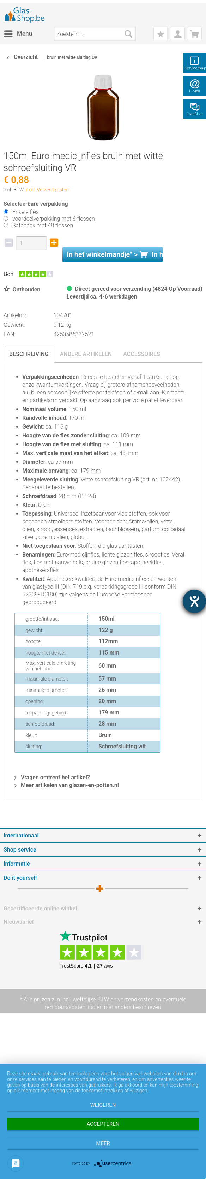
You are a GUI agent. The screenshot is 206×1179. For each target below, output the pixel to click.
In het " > (115, 254)
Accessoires (141, 354)
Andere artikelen (86, 354)
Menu (18, 32)
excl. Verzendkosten (47, 189)
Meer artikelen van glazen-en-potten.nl (66, 785)
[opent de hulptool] (194, 601)
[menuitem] (18, 34)
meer (103, 1143)
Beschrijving (29, 354)
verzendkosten (136, 999)
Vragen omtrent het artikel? (52, 777)
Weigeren (103, 1105)
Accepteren (102, 1124)
